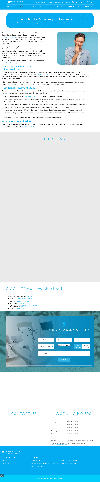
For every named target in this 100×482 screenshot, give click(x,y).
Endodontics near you (9, 37)
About (9, 6)
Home (19, 23)
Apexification (36, 460)
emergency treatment (46, 74)
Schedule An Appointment (24, 298)
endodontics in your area (30, 126)
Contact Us (58, 6)
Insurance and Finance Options (32, 300)
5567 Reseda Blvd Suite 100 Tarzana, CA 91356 (53, 2)
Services (22, 6)
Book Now (89, 6)
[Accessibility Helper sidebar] (2, 475)
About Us (5, 460)
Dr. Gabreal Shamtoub (32, 96)
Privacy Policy (57, 478)
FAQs (22, 303)
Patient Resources (39, 6)
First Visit (30, 296)
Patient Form (24, 307)
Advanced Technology (29, 305)
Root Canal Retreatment (69, 460)
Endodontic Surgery (38, 466)
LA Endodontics (7, 63)
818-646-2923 (78, 2)
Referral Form (73, 6)
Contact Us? (19, 308)
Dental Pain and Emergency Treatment (45, 463)
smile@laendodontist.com (59, 444)
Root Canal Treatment (68, 463)
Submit (64, 360)
